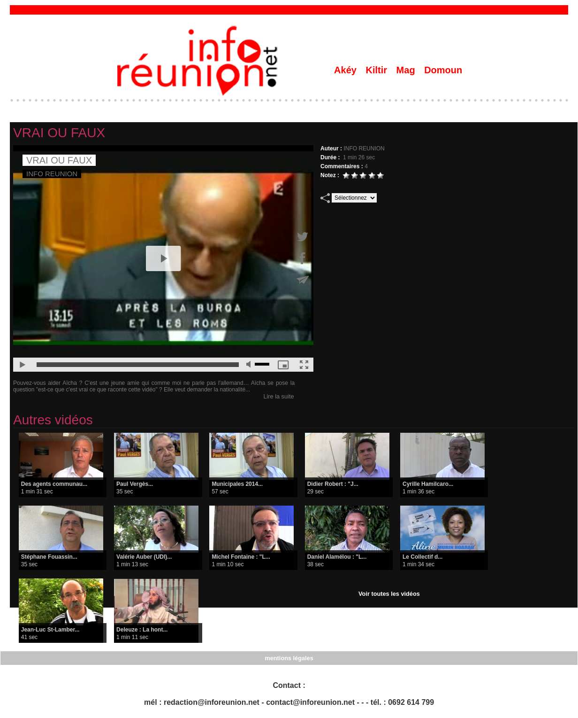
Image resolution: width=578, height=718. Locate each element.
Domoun (443, 70)
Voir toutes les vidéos (389, 593)
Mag (407, 70)
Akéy (346, 70)
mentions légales (289, 657)
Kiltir (377, 70)
